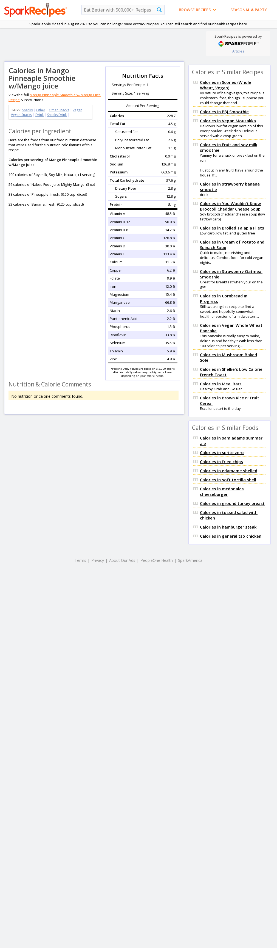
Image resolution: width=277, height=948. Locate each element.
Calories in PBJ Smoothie (224, 111)
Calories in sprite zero (222, 452)
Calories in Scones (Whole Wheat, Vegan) (225, 84)
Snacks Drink (57, 114)
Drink (39, 114)
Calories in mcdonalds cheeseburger (222, 491)
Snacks (27, 110)
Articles (238, 51)
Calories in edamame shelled (228, 470)
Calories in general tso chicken (230, 536)
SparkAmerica (190, 560)
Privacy (97, 560)
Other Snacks (59, 110)
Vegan (77, 110)
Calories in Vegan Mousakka (228, 120)
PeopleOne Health (156, 560)
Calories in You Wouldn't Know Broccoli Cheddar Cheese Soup (230, 206)
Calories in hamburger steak (228, 527)
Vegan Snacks (21, 114)
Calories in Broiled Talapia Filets (232, 228)
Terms (80, 560)
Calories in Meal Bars (221, 383)
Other (40, 110)
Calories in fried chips (221, 461)
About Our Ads (122, 560)
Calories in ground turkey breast (232, 503)
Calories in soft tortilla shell (228, 479)
